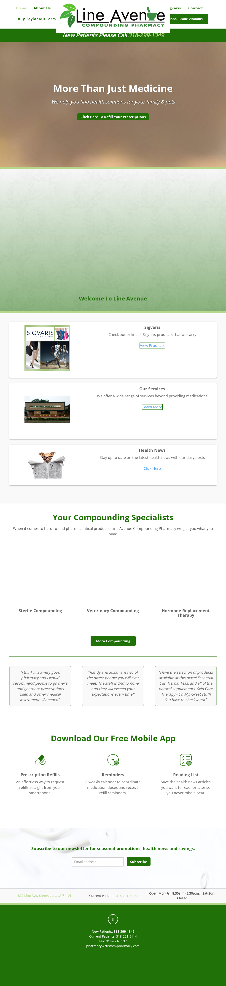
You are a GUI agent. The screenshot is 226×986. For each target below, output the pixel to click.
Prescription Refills (40, 775)
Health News (152, 450)
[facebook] (113, 919)
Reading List (186, 775)
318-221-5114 (126, 895)
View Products (152, 345)
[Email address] (98, 861)
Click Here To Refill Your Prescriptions (113, 116)
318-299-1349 (146, 35)
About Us (42, 8)
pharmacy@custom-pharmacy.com (113, 946)
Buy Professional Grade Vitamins (177, 18)
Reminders (113, 775)
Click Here (152, 468)
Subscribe (138, 861)
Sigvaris (173, 8)
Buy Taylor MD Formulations (45, 18)
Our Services (152, 389)
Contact (195, 8)
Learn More (152, 406)
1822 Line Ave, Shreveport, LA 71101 (43, 895)
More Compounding (113, 640)
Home (21, 8)
